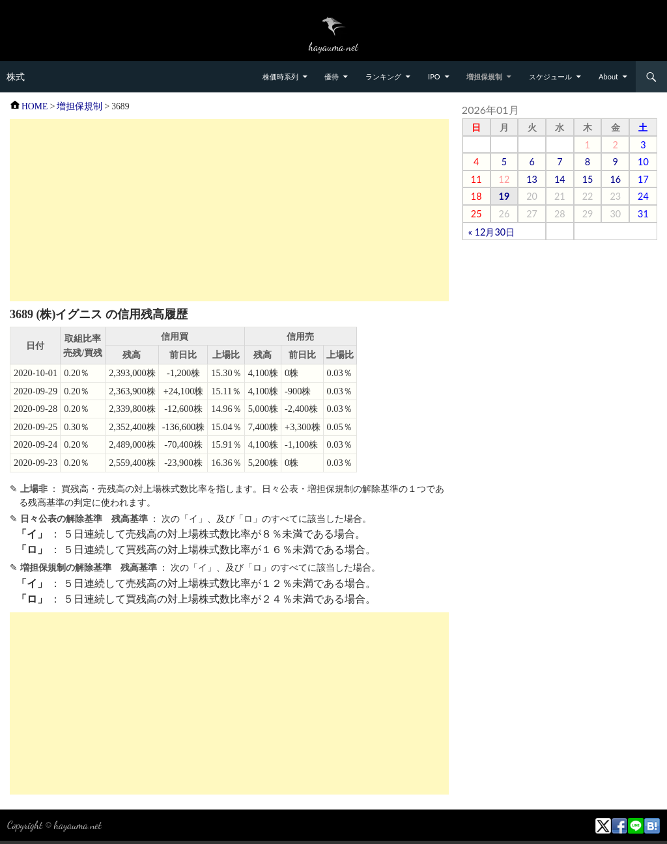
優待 (331, 76)
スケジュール (550, 76)
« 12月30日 (491, 232)
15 (587, 179)
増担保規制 (484, 76)
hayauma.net (78, 825)
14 (559, 179)
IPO (434, 76)
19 (504, 196)
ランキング (383, 76)
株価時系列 (280, 76)
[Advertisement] (229, 210)
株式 (16, 77)
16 (615, 179)
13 (531, 179)
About (608, 76)
